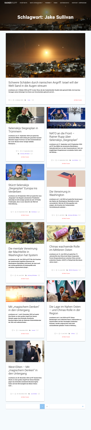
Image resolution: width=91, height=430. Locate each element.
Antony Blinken (25, 153)
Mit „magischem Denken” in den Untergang (23, 308)
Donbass (34, 212)
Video (55, 2)
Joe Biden (75, 160)
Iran (29, 100)
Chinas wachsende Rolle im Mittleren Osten (64, 248)
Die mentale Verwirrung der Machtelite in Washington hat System (23, 252)
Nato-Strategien (36, 2)
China (73, 333)
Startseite (23, 2)
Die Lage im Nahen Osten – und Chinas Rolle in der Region (65, 310)
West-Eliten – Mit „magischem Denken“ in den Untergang (23, 370)
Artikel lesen (78, 100)
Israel (33, 330)
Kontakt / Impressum (79, 2)
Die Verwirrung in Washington (59, 193)
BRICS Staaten (73, 270)
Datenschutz (64, 2)
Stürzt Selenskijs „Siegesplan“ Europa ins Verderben (22, 188)
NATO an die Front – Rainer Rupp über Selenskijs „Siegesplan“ (63, 137)
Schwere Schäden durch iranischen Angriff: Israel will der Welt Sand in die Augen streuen (43, 84)
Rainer (11, 3)
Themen (47, 2)
